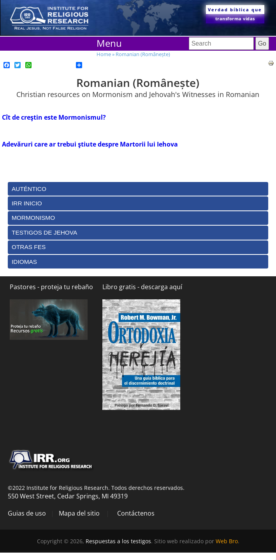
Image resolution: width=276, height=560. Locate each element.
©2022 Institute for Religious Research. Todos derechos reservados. (96, 487)
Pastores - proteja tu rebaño (51, 287)
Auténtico (29, 188)
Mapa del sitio (79, 513)
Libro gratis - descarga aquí (142, 287)
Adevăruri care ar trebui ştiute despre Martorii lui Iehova (90, 144)
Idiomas (24, 261)
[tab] (138, 189)
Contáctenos (136, 513)
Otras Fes (29, 247)
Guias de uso (27, 513)
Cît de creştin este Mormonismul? (54, 117)
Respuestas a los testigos (118, 541)
